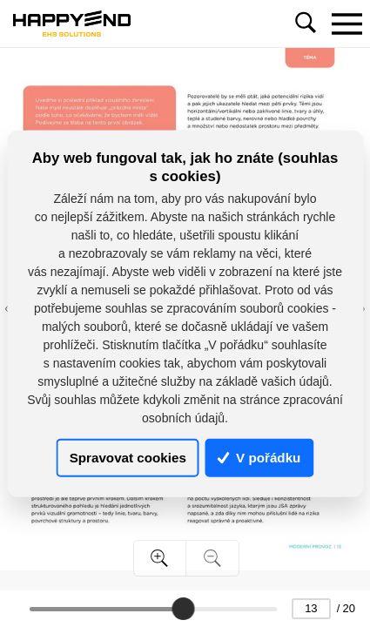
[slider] (183, 608)
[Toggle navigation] (346, 23)
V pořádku (259, 457)
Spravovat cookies (128, 457)
